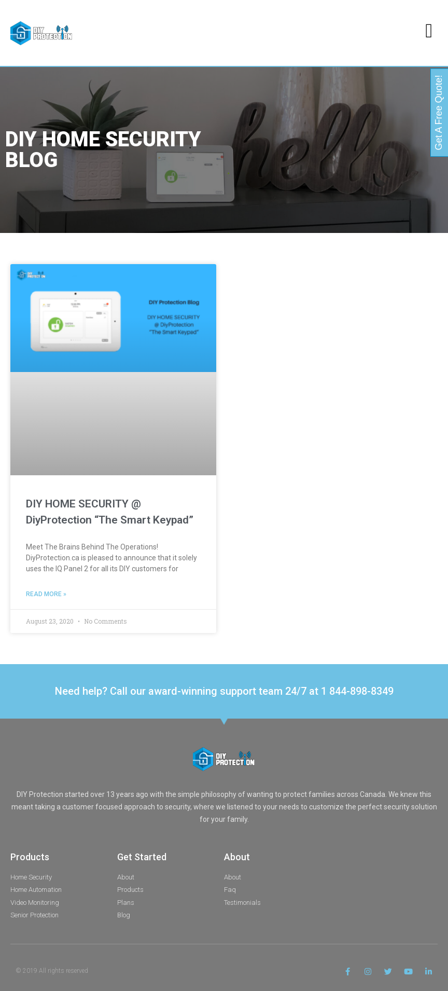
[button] (429, 30)
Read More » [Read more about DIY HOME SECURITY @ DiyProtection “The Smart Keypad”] (46, 594)
